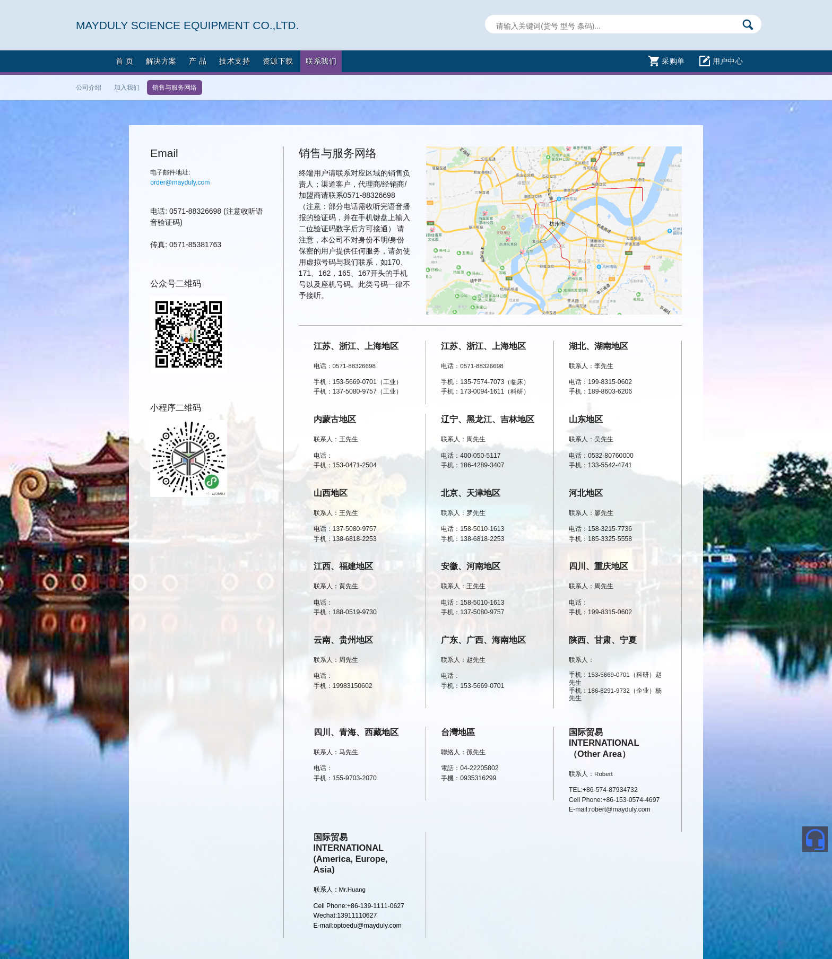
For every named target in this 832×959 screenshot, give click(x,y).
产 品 (197, 61)
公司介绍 (88, 87)
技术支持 (234, 61)
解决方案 (161, 61)
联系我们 (321, 61)
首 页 (124, 61)
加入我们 (127, 87)
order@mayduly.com (180, 182)
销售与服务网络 (174, 87)
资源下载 (278, 61)
